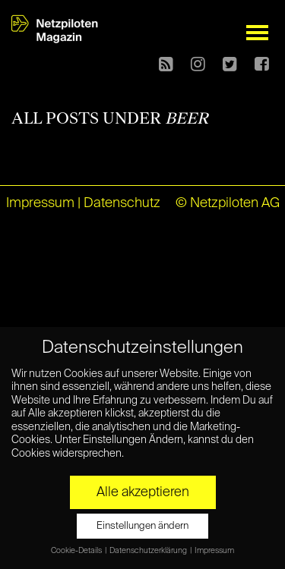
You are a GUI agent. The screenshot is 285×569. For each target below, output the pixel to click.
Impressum (40, 203)
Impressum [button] (214, 551)
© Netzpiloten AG (228, 203)
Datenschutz (122, 203)
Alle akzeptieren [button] (143, 492)
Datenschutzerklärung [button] (148, 551)
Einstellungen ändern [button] (142, 526)
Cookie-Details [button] (77, 551)
